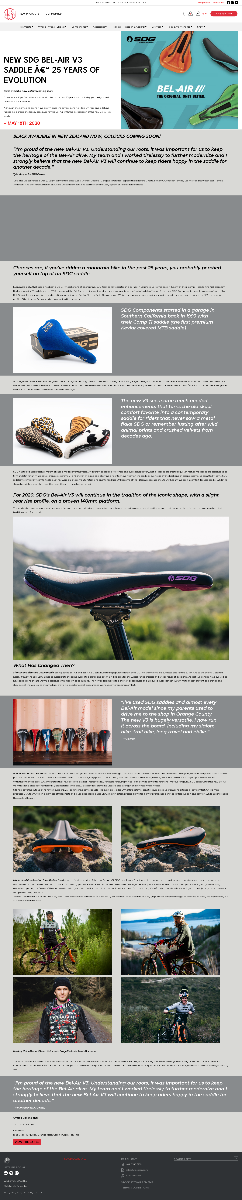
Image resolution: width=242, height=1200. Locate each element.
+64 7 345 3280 (133, 1164)
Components (78, 26)
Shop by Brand (224, 13)
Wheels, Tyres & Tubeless (51, 26)
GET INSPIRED (54, 14)
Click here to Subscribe (15, 1186)
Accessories (99, 26)
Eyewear (156, 26)
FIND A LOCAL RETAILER (75, 1158)
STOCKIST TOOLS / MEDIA (137, 1182)
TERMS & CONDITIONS (135, 1187)
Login (204, 13)
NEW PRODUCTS (29, 14)
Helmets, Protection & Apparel (128, 26)
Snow (200, 26)
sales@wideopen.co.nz (137, 1170)
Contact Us (218, 2)
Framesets (25, 26)
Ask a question (133, 1175)
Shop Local (204, 2)
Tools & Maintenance (179, 26)
